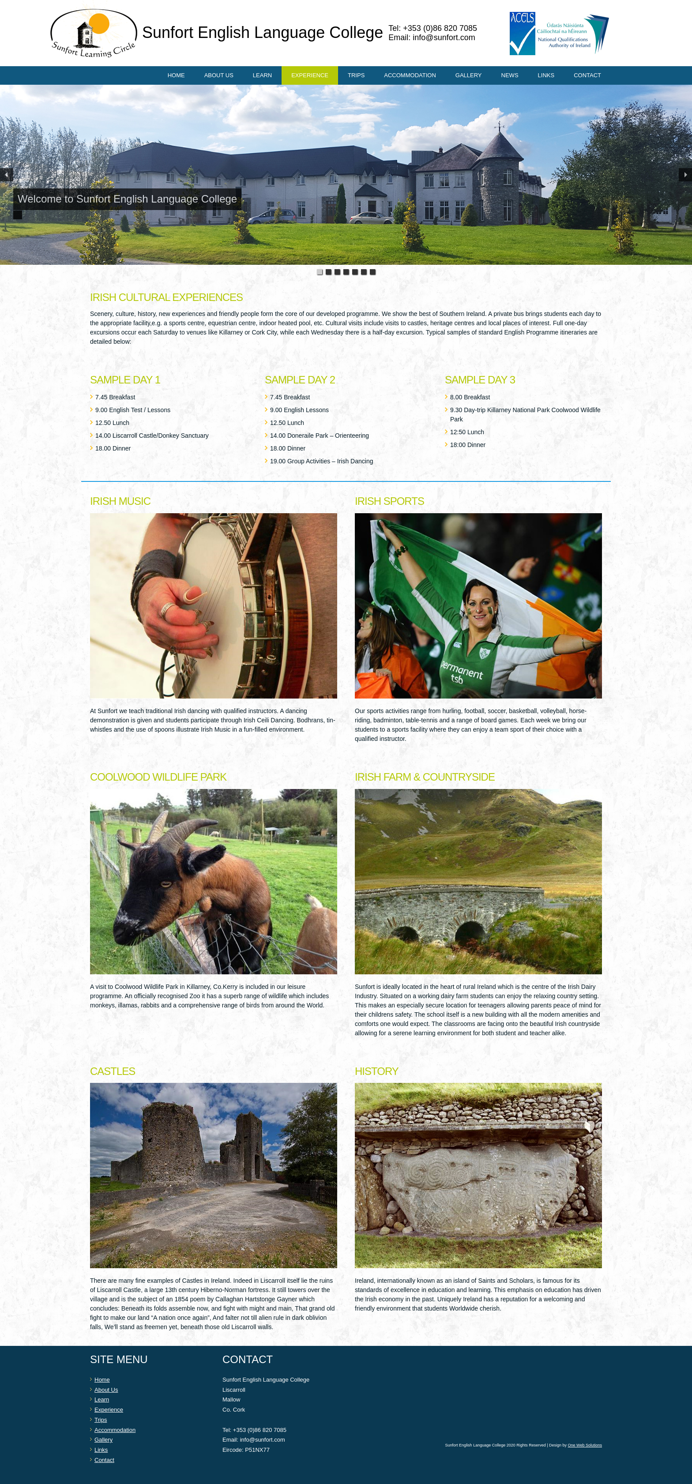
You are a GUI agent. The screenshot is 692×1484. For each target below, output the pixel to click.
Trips (356, 75)
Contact (587, 75)
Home (176, 75)
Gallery (468, 75)
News (510, 75)
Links (546, 75)
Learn (262, 75)
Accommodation (410, 75)
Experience (309, 75)
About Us (218, 75)
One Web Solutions (585, 1445)
